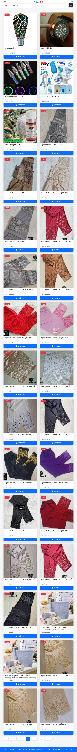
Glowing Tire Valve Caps (14, 96)
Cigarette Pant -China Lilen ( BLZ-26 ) (54, 724)
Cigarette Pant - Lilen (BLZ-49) (16, 193)
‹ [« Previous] (5, 739)
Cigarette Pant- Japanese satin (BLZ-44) (56, 290)
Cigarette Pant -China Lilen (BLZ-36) (54, 483)
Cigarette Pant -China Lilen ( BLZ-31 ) (18, 627)
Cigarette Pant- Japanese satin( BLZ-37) (20, 483)
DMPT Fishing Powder (12, 145)
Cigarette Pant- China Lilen (15, 241)
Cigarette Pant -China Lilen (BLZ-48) (54, 193)
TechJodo (68, 749)
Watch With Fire (46, 48)
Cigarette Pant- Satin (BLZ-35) (16, 531)
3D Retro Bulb (10, 48)
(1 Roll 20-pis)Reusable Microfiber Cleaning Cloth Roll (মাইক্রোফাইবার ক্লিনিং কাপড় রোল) (20, 677)
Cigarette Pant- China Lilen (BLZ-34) (54, 531)
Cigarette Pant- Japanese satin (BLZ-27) (20, 724)
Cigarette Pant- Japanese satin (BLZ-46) (56, 241)
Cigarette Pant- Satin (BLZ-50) (52, 145)
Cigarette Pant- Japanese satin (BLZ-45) (20, 290)
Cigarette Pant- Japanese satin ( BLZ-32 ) (56, 579)
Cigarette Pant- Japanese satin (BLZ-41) (20, 386)
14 (48, 739)
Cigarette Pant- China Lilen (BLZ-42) (54, 338)
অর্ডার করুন (20, 56)
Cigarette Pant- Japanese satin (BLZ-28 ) (56, 676)
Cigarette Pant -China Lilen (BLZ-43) (18, 338)
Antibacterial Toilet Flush (50, 96)
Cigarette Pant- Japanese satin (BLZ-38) (56, 434)
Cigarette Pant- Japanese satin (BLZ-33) (20, 579)
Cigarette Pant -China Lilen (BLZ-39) (18, 434)
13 (44, 739)
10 (37, 739)
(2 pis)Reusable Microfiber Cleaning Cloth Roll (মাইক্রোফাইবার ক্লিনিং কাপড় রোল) (56, 628)
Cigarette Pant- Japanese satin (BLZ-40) (56, 386)
